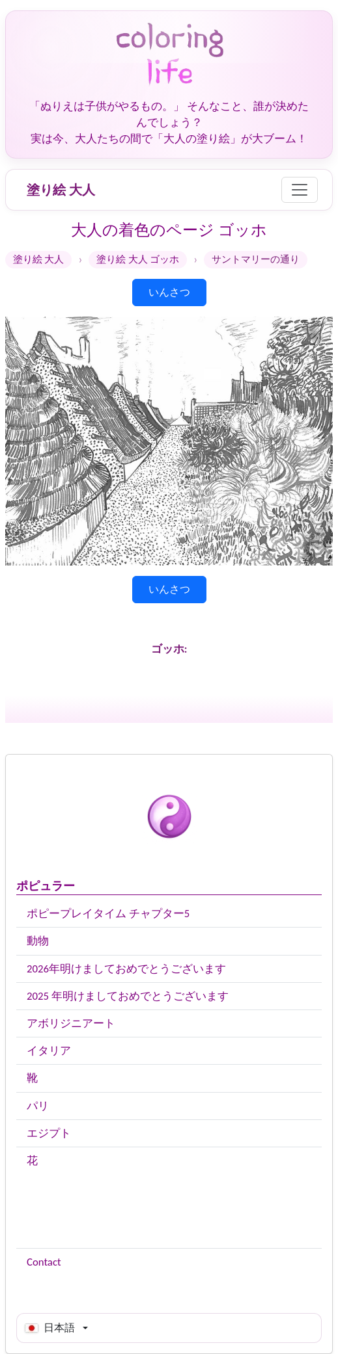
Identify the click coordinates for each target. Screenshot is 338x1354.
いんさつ (169, 292)
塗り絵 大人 (61, 190)
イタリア (49, 1051)
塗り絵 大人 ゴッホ (137, 259)
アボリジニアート (71, 1023)
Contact (44, 1262)
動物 (38, 941)
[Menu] (299, 190)
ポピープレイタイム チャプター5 (108, 913)
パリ (38, 1106)
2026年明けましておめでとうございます (126, 969)
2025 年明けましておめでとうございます (128, 996)
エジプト (49, 1133)
